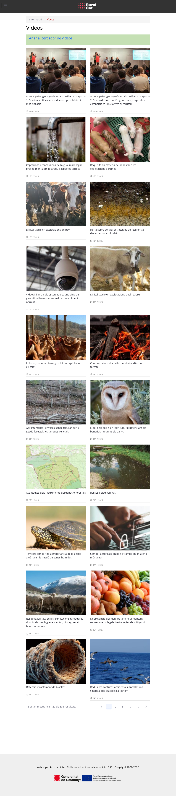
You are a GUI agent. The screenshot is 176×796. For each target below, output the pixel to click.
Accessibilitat (57, 767)
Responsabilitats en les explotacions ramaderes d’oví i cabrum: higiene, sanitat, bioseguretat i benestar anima (54, 622)
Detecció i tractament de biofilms (45, 687)
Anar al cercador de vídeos (51, 38)
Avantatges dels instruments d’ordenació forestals (56, 492)
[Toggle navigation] (5, 5)
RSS (110, 767)
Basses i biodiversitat (102, 492)
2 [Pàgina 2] (115, 706)
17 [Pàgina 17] (138, 706)
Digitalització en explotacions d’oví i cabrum (116, 294)
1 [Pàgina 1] (109, 706)
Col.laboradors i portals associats (86, 767)
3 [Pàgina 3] (122, 706)
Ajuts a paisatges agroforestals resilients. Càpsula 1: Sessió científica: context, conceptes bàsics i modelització (56, 100)
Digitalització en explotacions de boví (48, 229)
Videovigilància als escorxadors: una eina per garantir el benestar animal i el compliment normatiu (53, 298)
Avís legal (42, 767)
